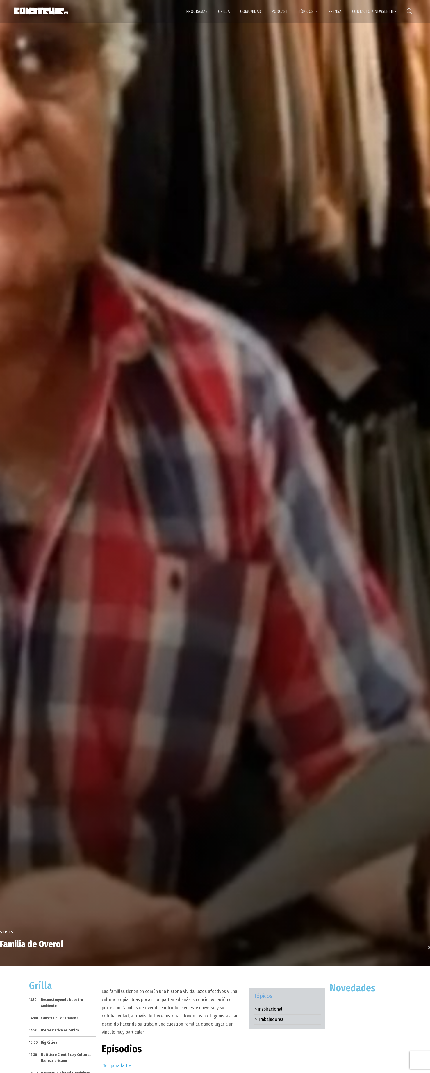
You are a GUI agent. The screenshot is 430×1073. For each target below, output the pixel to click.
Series (6, 932)
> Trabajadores (269, 1019)
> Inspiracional (268, 1009)
